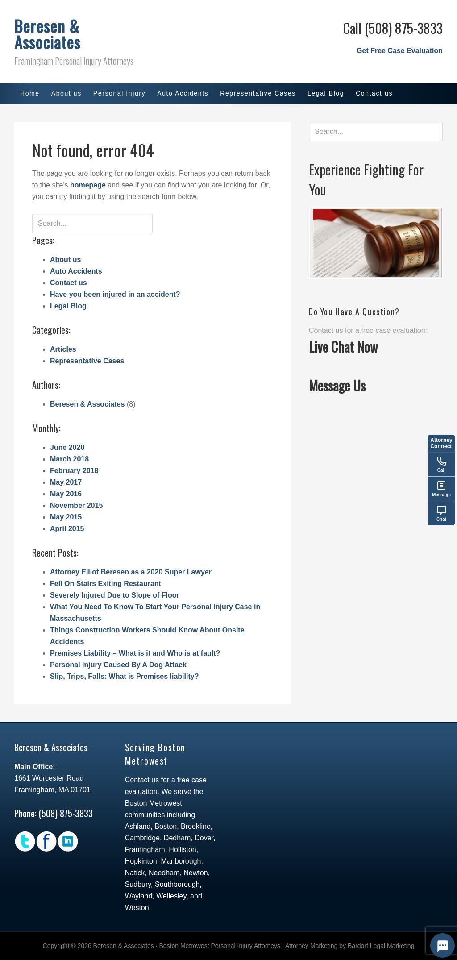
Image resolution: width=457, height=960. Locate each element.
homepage (88, 185)
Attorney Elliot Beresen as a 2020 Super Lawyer (131, 572)
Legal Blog (68, 306)
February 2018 (74, 470)
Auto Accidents (76, 271)
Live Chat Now (343, 347)
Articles (63, 349)
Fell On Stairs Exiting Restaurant (105, 583)
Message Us (337, 385)
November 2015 (76, 505)
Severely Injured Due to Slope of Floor (114, 595)
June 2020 (67, 447)
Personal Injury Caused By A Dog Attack (118, 665)
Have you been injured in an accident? (115, 294)
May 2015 (66, 517)
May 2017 (66, 482)
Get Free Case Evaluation (400, 50)
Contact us (68, 283)
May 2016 (66, 494)
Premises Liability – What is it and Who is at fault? (135, 653)
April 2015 (67, 528)
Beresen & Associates (47, 34)
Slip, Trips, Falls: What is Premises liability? (124, 676)
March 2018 (69, 459)
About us (65, 259)
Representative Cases (87, 361)
